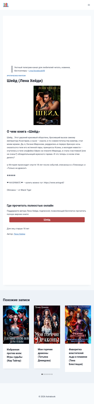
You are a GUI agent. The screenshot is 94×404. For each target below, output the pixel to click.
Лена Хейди (19, 234)
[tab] (42, 374)
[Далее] (86, 339)
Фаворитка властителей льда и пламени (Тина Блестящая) (78, 357)
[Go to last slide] (7, 339)
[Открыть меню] (89, 5)
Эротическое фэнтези (16, 76)
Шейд (47, 219)
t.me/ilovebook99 (37, 70)
